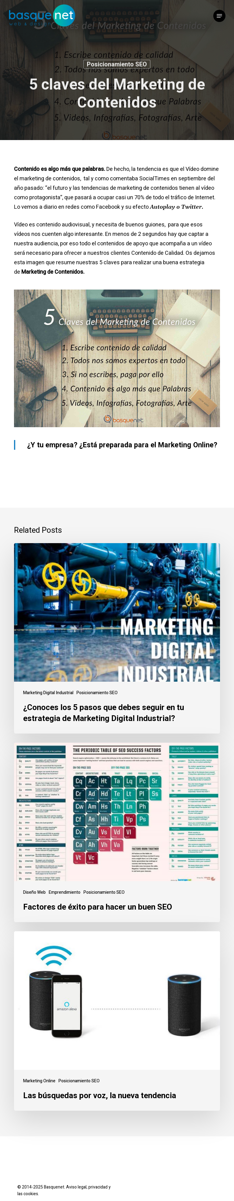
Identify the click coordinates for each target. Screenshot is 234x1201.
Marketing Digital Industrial (48, 693)
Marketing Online (39, 1081)
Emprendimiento (64, 892)
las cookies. (28, 1194)
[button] (219, 16)
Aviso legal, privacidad (87, 1187)
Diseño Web (34, 892)
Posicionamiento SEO (117, 65)
